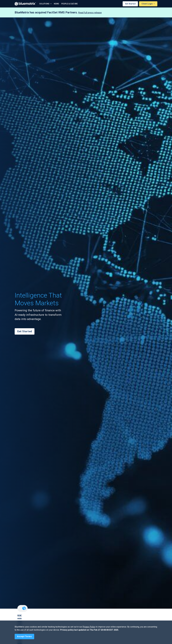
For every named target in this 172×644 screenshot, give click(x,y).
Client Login (147, 4)
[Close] (24, 636)
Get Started (130, 4)
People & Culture (69, 4)
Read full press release (90, 12)
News (56, 4)
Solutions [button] (44, 4)
